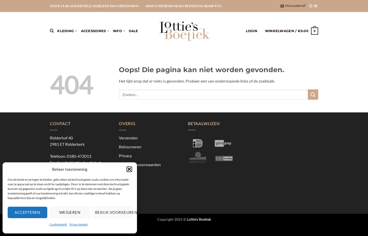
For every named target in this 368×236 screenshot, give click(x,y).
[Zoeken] (52, 31)
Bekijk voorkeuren (113, 212)
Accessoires (95, 31)
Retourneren (130, 146)
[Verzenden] (313, 94)
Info (119, 31)
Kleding (67, 31)
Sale (133, 31)
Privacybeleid (79, 224)
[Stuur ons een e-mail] (315, 6)
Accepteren (27, 212)
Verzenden (128, 137)
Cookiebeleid (58, 224)
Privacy (125, 155)
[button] (129, 169)
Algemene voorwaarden (140, 164)
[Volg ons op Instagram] (310, 6)
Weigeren (69, 212)
